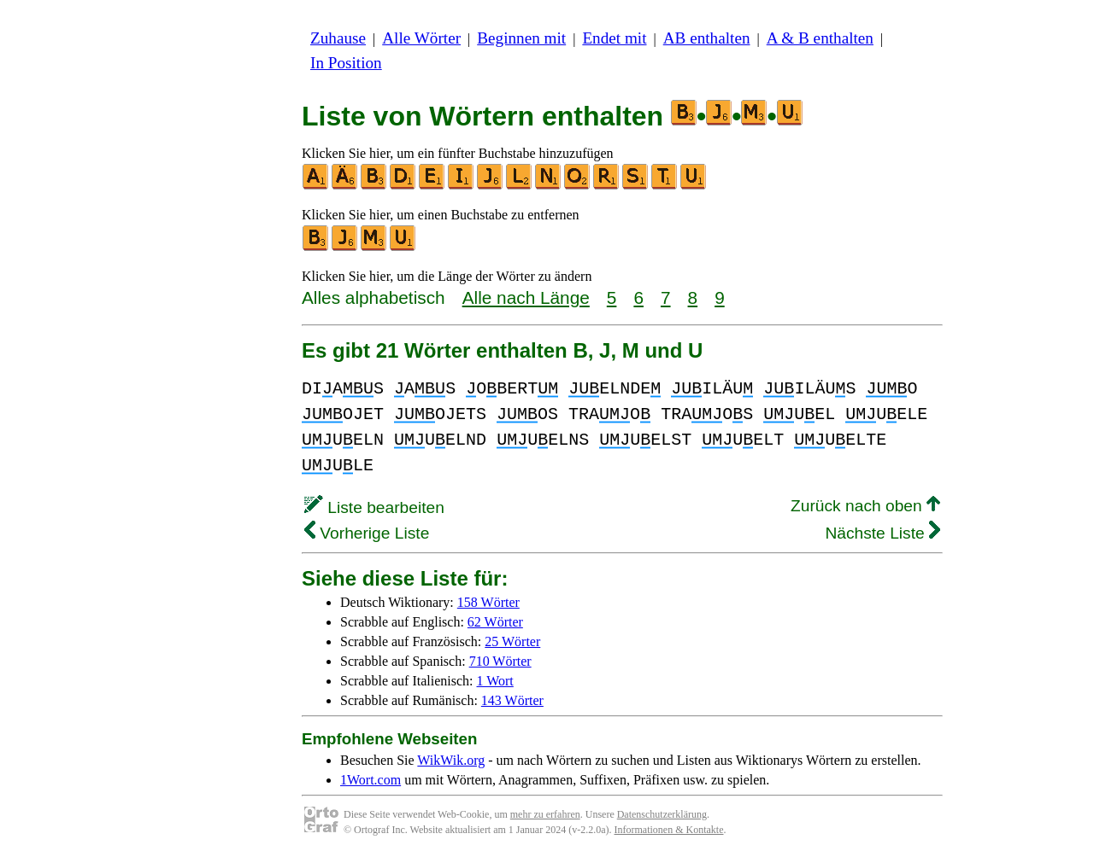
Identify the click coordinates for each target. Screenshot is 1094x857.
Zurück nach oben (865, 506)
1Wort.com (370, 779)
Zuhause (338, 38)
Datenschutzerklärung (662, 814)
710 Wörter (500, 661)
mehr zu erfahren (545, 814)
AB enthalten (706, 38)
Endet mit (614, 38)
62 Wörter (495, 622)
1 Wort (495, 680)
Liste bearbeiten (374, 507)
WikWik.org (451, 760)
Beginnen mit (521, 38)
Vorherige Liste (366, 533)
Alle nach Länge (526, 297)
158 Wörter (488, 602)
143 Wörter (512, 700)
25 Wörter (512, 641)
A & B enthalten (820, 38)
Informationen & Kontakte (669, 830)
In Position (346, 63)
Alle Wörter (421, 38)
